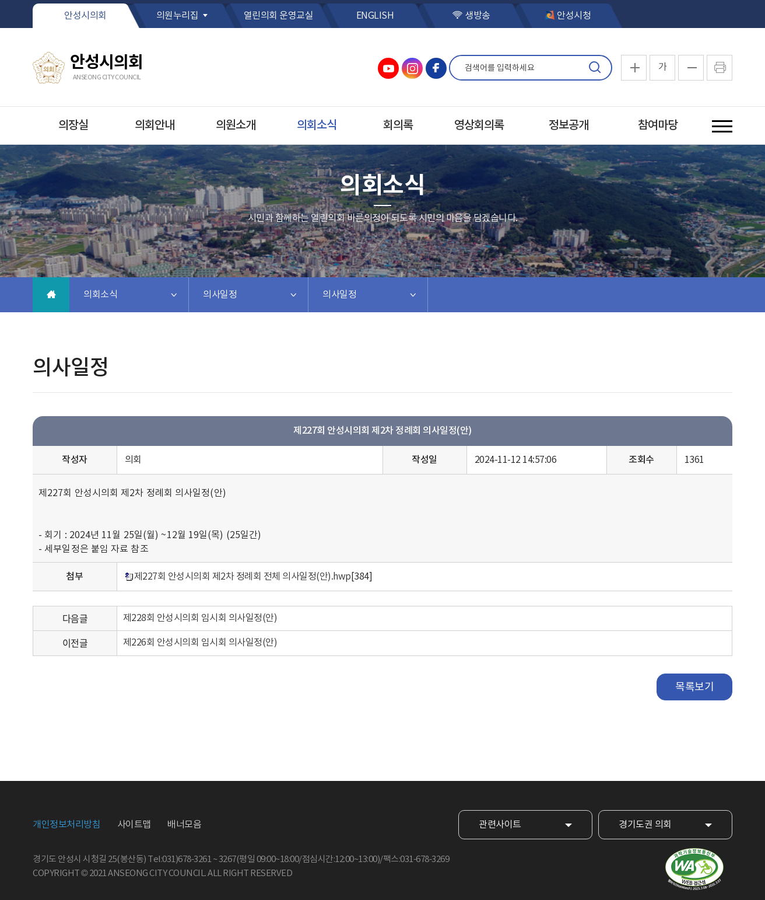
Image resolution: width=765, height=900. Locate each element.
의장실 (73, 125)
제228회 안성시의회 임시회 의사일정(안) (200, 618)
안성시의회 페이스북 (436, 68)
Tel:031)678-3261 (179, 859)
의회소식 (316, 125)
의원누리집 (177, 16)
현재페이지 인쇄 (719, 68)
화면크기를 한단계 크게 (634, 68)
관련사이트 (500, 824)
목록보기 (694, 687)
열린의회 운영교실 (279, 16)
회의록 (398, 125)
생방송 (477, 16)
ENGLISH (375, 16)
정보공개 (568, 125)
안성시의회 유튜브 (388, 68)
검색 (594, 67)
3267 (227, 859)
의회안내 (154, 125)
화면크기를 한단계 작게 (691, 68)
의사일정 (220, 294)
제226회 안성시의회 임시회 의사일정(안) (200, 642)
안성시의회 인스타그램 (412, 68)
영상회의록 (479, 125)
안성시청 (574, 16)
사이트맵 (134, 824)
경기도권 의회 (645, 824)
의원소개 (235, 125)
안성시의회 (85, 16)
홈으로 (51, 294)
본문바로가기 (0, 0)
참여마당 (658, 125)
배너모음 (184, 824)
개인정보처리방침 (66, 824)
